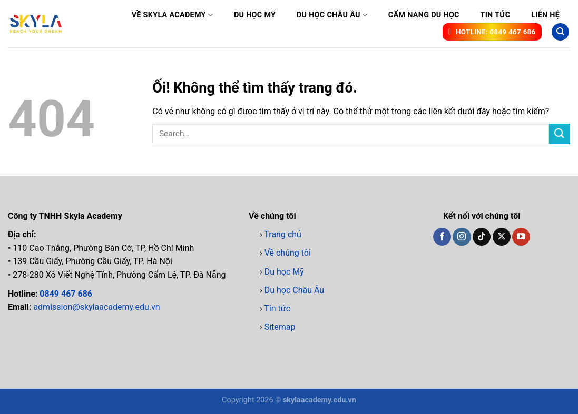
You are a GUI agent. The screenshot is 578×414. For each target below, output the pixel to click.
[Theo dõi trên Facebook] (442, 237)
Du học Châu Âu (332, 15)
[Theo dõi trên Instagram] (462, 237)
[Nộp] (559, 134)
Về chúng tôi (287, 253)
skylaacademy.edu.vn (319, 400)
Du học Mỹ (255, 15)
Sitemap (280, 327)
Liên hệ (545, 15)
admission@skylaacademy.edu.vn (96, 307)
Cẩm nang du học (423, 15)
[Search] (560, 32)
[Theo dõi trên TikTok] (482, 237)
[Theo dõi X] (502, 237)
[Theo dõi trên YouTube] (521, 237)
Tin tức (495, 15)
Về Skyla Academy (172, 15)
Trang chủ (282, 234)
